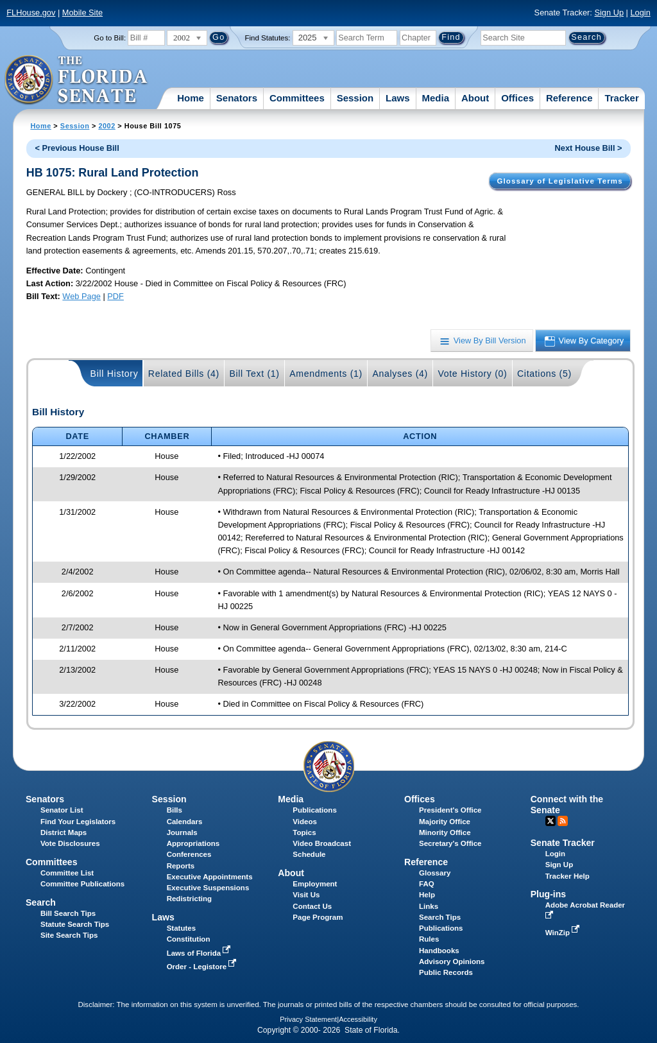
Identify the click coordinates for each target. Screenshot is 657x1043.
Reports (181, 866)
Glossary (434, 873)
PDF (115, 296)
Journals (182, 832)
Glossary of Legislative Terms (559, 181)
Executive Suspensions (208, 888)
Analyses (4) (400, 373)
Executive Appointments (210, 877)
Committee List (67, 873)
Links (428, 906)
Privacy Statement (308, 1019)
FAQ (426, 884)
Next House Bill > (588, 148)
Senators (236, 97)
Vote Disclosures (70, 843)
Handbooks (439, 950)
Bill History (114, 373)
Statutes (181, 928)
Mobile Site (82, 12)
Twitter (550, 821)
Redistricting (189, 898)
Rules (429, 939)
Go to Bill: (110, 38)
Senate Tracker (563, 843)
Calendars (185, 821)
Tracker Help (567, 876)
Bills (174, 810)
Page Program (318, 917)
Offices (517, 97)
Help (427, 895)
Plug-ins (549, 894)
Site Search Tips (69, 935)
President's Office (450, 810)
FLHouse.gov (30, 12)
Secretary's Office (450, 843)
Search (41, 902)
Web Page (81, 296)
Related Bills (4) (183, 373)
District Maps (63, 832)
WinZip (563, 932)
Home (190, 97)
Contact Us (312, 906)
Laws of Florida (200, 953)
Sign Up (609, 12)
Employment (315, 884)
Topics (304, 832)
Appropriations (193, 843)
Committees (297, 97)
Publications (314, 810)
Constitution (188, 939)
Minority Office (445, 832)
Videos (305, 821)
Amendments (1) (326, 373)
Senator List (61, 810)
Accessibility (358, 1019)
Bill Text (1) (254, 373)
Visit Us (306, 895)
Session (355, 97)
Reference (569, 97)
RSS (563, 821)
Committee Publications (82, 884)
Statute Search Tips (74, 924)
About (475, 97)
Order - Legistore (203, 966)
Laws (398, 97)
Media (436, 97)
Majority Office (444, 821)
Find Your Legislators (77, 821)
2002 (106, 126)
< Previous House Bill (77, 148)
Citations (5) (544, 373)
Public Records (446, 972)
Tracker (621, 97)
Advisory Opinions (451, 961)
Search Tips (440, 917)
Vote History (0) (472, 373)
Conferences (189, 854)
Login (640, 12)
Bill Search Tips (68, 913)
